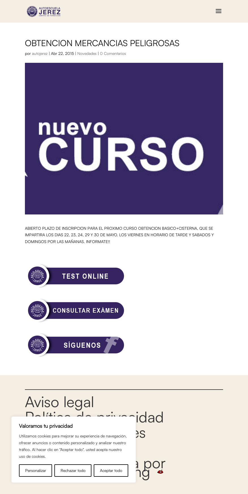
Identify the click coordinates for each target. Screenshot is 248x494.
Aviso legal (59, 401)
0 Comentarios (113, 53)
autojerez (40, 53)
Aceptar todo (111, 470)
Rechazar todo (73, 470)
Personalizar (35, 470)
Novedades (87, 53)
